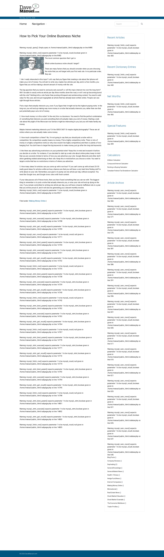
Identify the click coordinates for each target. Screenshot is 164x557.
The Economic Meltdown (116, 503)
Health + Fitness (112, 475)
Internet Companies (114, 482)
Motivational (111, 489)
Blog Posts (111, 457)
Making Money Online (37, 201)
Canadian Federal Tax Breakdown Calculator (122, 171)
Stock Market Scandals (115, 500)
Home (23, 23)
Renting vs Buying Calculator (117, 167)
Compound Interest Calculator (117, 164)
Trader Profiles (112, 507)
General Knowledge (114, 468)
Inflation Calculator (113, 160)
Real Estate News (113, 492)
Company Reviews (113, 461)
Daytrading (111, 464)
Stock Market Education (115, 496)
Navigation (38, 23)
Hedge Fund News (113, 478)
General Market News (114, 471)
